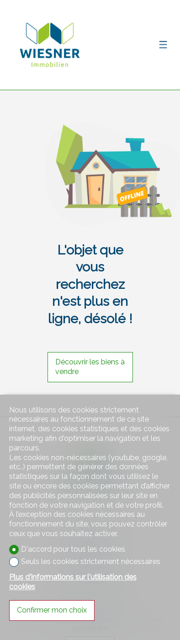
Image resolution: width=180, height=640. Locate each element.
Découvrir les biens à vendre (90, 367)
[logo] (50, 45)
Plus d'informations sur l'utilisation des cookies (73, 582)
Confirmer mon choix (52, 610)
